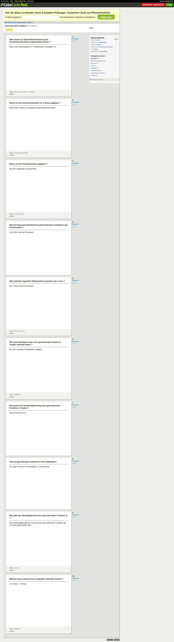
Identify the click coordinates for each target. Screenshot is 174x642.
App (11, 1)
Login (169, 5)
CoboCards (5, 1)
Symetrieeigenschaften (97, 73)
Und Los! (106, 17)
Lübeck (95, 49)
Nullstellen (94, 68)
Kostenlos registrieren (153, 5)
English (116, 640)
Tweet (91, 28)
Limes (92, 65)
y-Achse (93, 75)
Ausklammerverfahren (97, 61)
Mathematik (22, 22)
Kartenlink (75, 39)
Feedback (30, 1)
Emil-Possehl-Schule (106, 47)
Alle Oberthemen (10, 22)
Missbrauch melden (97, 80)
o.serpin (97, 40)
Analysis (30, 22)
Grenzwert (94, 63)
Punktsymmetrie (95, 70)
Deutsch (169, 1)
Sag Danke (9, 29)
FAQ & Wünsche (20, 1)
